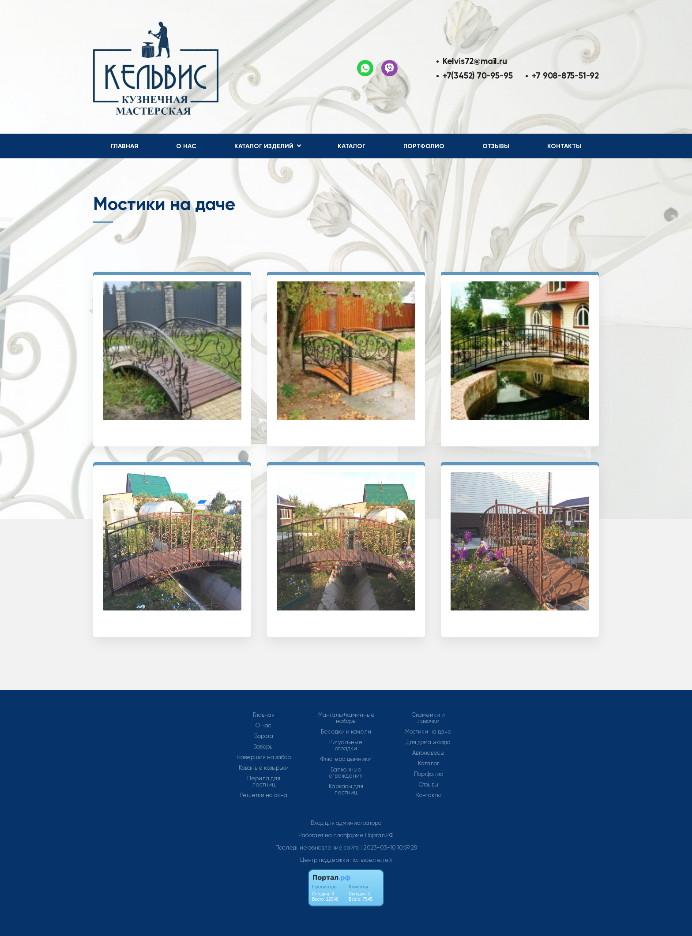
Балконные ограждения (346, 773)
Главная (124, 146)
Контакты (564, 146)
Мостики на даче (428, 732)
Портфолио (423, 146)
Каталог (351, 146)
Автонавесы (428, 753)
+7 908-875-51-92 (565, 76)
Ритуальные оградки (345, 745)
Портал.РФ (379, 835)
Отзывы (495, 146)
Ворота (263, 736)
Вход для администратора (346, 823)
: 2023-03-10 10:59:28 (389, 847)
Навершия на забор (264, 757)
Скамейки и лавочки (428, 718)
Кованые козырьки (264, 768)
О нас (186, 146)
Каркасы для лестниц (346, 789)
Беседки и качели (346, 732)
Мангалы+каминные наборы (346, 718)
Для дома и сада (428, 742)
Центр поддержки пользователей (346, 860)
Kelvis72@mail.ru (475, 61)
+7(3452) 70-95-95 (477, 76)
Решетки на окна (263, 795)
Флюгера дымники (346, 759)
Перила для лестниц (263, 781)
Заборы (264, 747)
